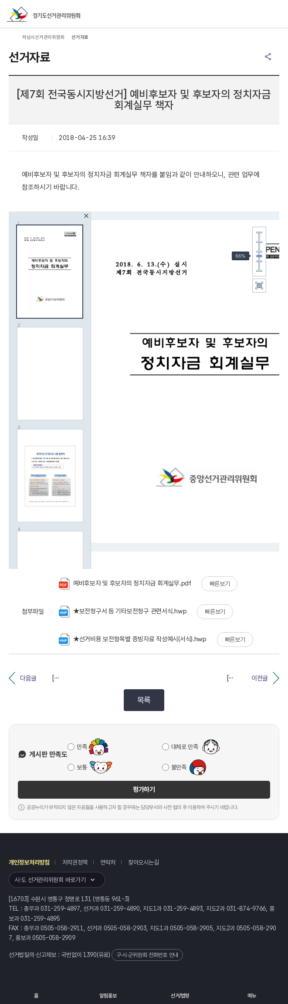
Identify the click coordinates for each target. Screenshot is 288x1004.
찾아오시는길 (143, 862)
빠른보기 (220, 583)
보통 (82, 767)
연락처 (107, 862)
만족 (82, 746)
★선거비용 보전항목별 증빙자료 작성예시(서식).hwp (133, 639)
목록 (144, 700)
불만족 (178, 767)
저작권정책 (75, 862)
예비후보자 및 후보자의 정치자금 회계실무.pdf (125, 584)
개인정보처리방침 (29, 862)
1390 (90, 954)
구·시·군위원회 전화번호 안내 (147, 955)
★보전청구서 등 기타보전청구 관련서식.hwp (122, 612)
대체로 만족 (184, 746)
